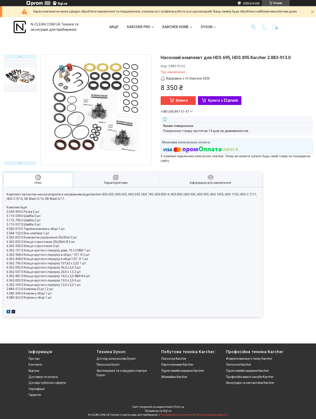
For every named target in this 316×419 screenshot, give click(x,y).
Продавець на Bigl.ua (158, 410)
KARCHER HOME (175, 27)
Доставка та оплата (43, 377)
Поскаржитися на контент (176, 414)
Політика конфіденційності (211, 414)
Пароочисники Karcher (177, 364)
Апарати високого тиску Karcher (249, 358)
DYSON (206, 27)
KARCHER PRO (138, 27)
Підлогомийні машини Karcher (182, 370)
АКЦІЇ (113, 27)
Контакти (35, 364)
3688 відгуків (251, 3)
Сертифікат (37, 389)
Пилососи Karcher (174, 358)
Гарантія (35, 395)
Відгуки (34, 370)
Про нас (34, 358)
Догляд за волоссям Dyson (116, 358)
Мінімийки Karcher (174, 377)
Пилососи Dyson (108, 364)
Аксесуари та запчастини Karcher (250, 383)
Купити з (223, 100)
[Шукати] (253, 27)
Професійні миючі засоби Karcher (250, 377)
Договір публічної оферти (47, 383)
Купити (182, 100)
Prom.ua (179, 406)
